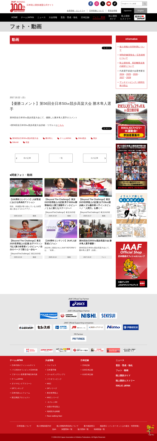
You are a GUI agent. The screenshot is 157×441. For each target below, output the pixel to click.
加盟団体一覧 (66, 429)
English (141, 11)
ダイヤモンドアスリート (22, 384)
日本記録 (84, 360)
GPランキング (17, 388)
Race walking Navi (54, 416)
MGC (49, 384)
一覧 (61, 158)
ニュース (120, 360)
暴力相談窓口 (89, 426)
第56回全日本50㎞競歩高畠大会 (25, 138)
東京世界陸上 (52, 393)
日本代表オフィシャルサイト (23, 365)
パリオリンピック (54, 379)
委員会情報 (112, 11)
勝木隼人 (49, 138)
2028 (128, 77)
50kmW (15, 142)
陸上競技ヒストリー (125, 380)
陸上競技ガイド (123, 375)
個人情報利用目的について (67, 426)
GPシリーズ (52, 388)
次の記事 (94, 158)
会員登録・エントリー (76, 11)
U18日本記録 (87, 374)
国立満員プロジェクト (21, 397)
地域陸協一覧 (99, 429)
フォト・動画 (26, 26)
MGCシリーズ (53, 397)
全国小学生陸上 (53, 407)
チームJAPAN (65, 138)
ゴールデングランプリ (56, 374)
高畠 (27, 142)
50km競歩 (82, 138)
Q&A (54, 429)
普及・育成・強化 (124, 365)
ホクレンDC (52, 402)
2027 (121, 77)
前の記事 (27, 158)
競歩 (95, 138)
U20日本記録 (87, 370)
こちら (61, 125)
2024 (121, 74)
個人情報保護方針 (44, 426)
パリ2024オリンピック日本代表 (25, 370)
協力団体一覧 (83, 429)
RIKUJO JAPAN (123, 385)
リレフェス (51, 365)
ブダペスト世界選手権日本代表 (24, 374)
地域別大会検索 (53, 411)
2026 (135, 74)
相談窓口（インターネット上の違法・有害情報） (120, 426)
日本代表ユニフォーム (21, 393)
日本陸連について (96, 11)
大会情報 (49, 360)
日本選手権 (51, 370)
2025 (128, 74)
